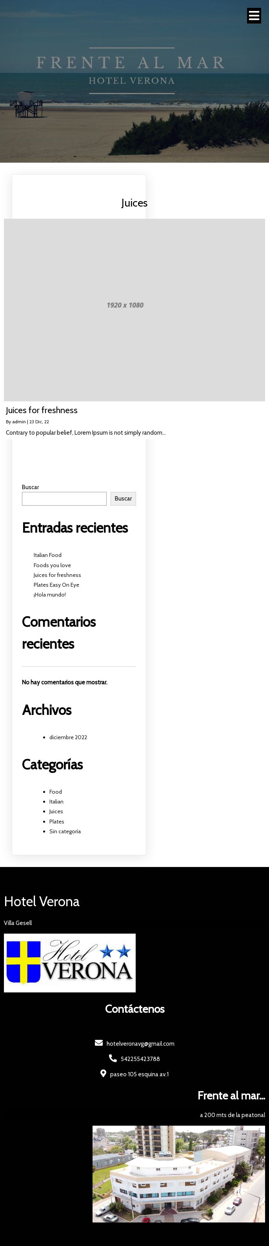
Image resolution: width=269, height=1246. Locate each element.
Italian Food (48, 555)
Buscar (30, 487)
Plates (56, 821)
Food (55, 791)
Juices (56, 811)
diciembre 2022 (68, 737)
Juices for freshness (57, 575)
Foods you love (52, 565)
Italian (56, 801)
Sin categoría (65, 831)
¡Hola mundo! (50, 594)
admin (19, 421)
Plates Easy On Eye (56, 584)
